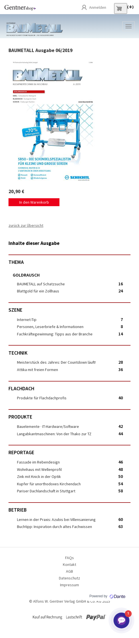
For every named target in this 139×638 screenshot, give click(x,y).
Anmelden (97, 7)
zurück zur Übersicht (25, 225)
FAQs (69, 557)
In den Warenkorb (34, 202)
